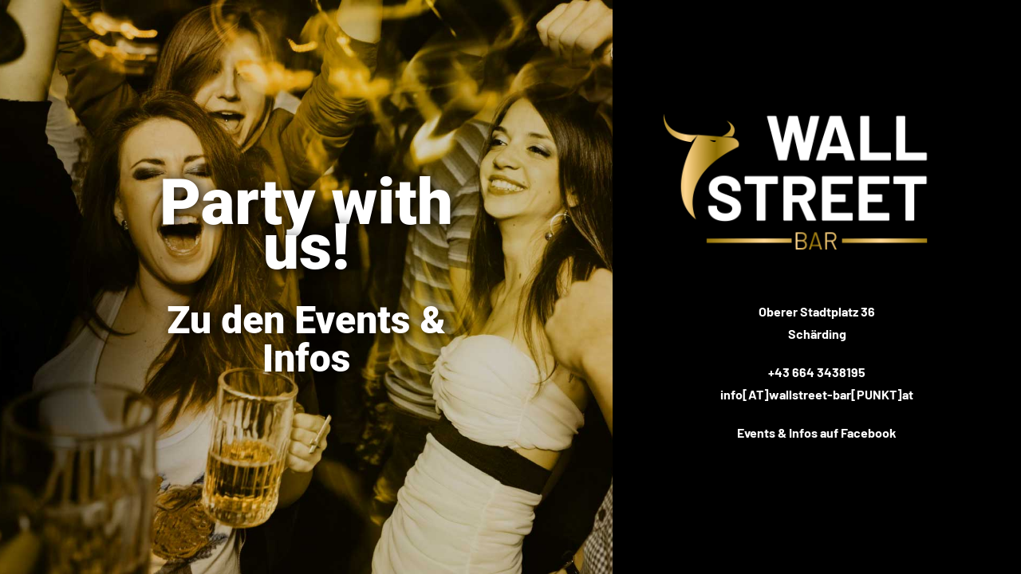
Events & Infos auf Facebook (817, 432)
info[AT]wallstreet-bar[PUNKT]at (816, 394)
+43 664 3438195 (816, 371)
